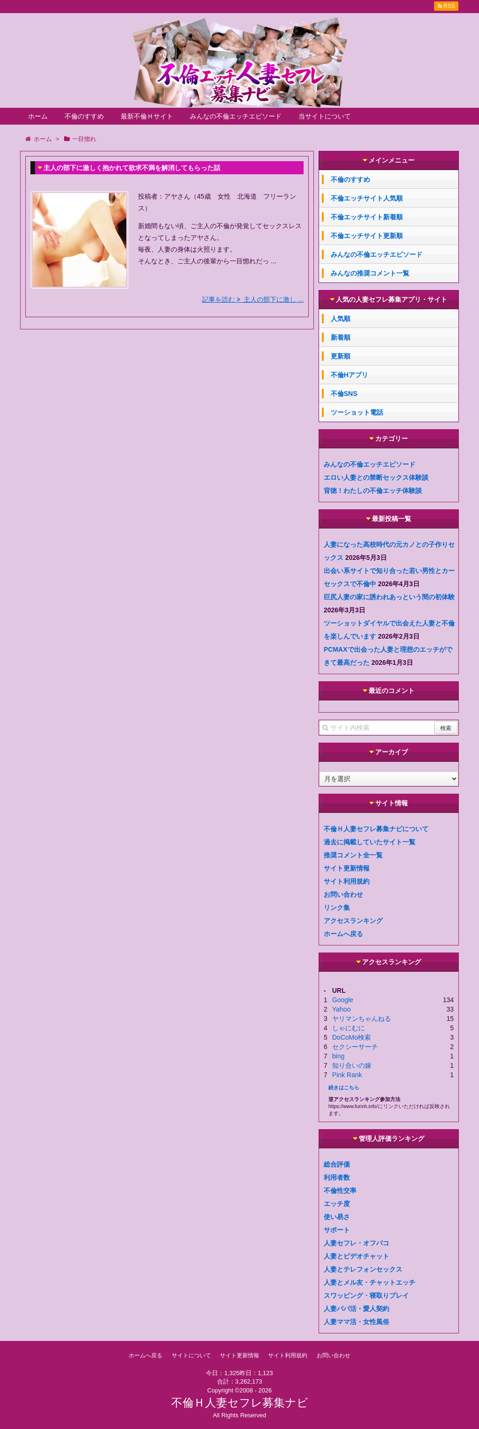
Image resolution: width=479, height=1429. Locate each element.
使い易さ (337, 1217)
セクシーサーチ (355, 1046)
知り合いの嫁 (351, 1065)
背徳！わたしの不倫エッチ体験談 (373, 490)
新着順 (340, 337)
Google (342, 1000)
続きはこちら (343, 1087)
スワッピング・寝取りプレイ (366, 1295)
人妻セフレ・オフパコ (356, 1243)
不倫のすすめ (84, 116)
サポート (337, 1230)
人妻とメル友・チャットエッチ (369, 1282)
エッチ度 (337, 1203)
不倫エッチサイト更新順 (367, 235)
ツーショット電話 (357, 412)
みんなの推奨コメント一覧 (370, 273)
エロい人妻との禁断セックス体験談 (376, 477)
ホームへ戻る (343, 934)
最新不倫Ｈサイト (147, 116)
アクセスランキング (353, 920)
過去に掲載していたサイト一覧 (369, 842)
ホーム (38, 116)
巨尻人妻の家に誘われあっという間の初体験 (389, 597)
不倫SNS (344, 393)
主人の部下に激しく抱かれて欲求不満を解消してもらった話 (132, 167)
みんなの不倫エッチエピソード (236, 116)
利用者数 (337, 1177)
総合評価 (337, 1164)
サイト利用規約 (347, 881)
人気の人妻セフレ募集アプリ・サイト (391, 299)
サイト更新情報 (347, 868)
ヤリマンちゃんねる (361, 1018)
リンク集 (337, 907)
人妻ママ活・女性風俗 (356, 1321)
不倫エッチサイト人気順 (367, 198)
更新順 (340, 356)
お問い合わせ (343, 894)
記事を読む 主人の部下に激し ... (253, 299)
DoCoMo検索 (351, 1037)
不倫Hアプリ (349, 375)
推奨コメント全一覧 (353, 855)
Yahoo (341, 1009)
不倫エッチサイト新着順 (367, 217)
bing (338, 1056)
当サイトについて (324, 116)
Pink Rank (347, 1075)
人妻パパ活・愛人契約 (356, 1308)
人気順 (340, 318)
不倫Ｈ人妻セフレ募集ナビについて (376, 829)
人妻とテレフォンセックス (363, 1269)
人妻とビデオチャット (356, 1256)
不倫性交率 (340, 1190)
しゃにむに (348, 1028)
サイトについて (191, 1355)
